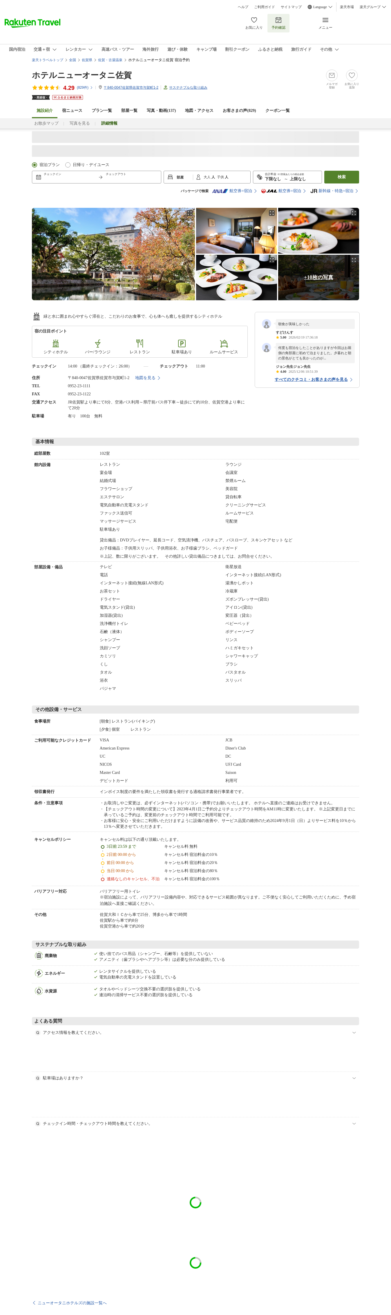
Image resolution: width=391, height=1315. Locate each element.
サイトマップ (291, 7)
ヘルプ (243, 7)
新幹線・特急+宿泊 (331, 191)
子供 (221, 177)
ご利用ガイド (264, 7)
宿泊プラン (49, 165)
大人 (207, 177)
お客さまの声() (239, 110)
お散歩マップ (46, 123)
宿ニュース (72, 110)
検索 (342, 177)
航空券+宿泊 (232, 191)
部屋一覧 (129, 110)
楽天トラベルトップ (47, 60)
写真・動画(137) (161, 110)
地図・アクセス (199, 110)
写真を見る (80, 123)
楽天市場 (347, 7)
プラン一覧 (102, 110)
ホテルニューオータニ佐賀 (82, 75)
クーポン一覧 (277, 110)
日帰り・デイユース (91, 165)
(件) (85, 87)
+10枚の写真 (318, 277)
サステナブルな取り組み (188, 88)
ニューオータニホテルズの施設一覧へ (72, 1303)
